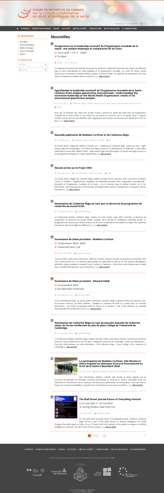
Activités (66, 28)
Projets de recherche (41, 28)
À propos (25, 28)
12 (104, 436)
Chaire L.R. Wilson (86, 492)
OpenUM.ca (91, 490)
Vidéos (22, 54)
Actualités (24, 42)
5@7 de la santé (80, 28)
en (142, 23)
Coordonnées (132, 24)
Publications (95, 28)
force (82, 490)
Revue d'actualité (27, 51)
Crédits (112, 458)
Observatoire (129, 28)
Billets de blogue (112, 28)
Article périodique (27, 45)
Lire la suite (104, 76)
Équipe (56, 28)
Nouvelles (120, 24)
